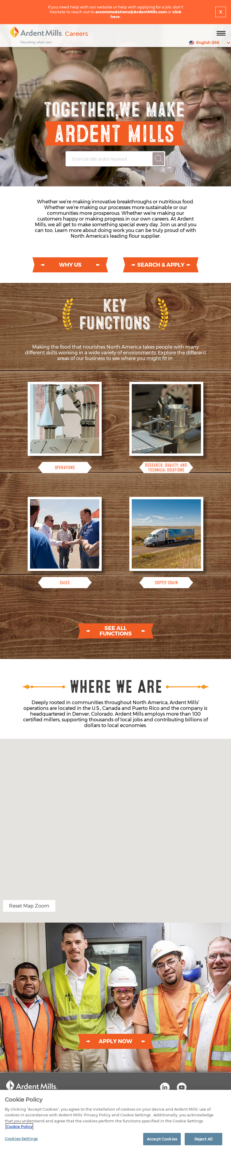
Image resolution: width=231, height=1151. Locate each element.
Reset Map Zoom (29, 906)
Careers (76, 33)
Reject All (203, 1141)
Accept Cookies (162, 1141)
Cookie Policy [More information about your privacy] (19, 1129)
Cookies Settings (21, 1141)
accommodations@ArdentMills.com (131, 11)
